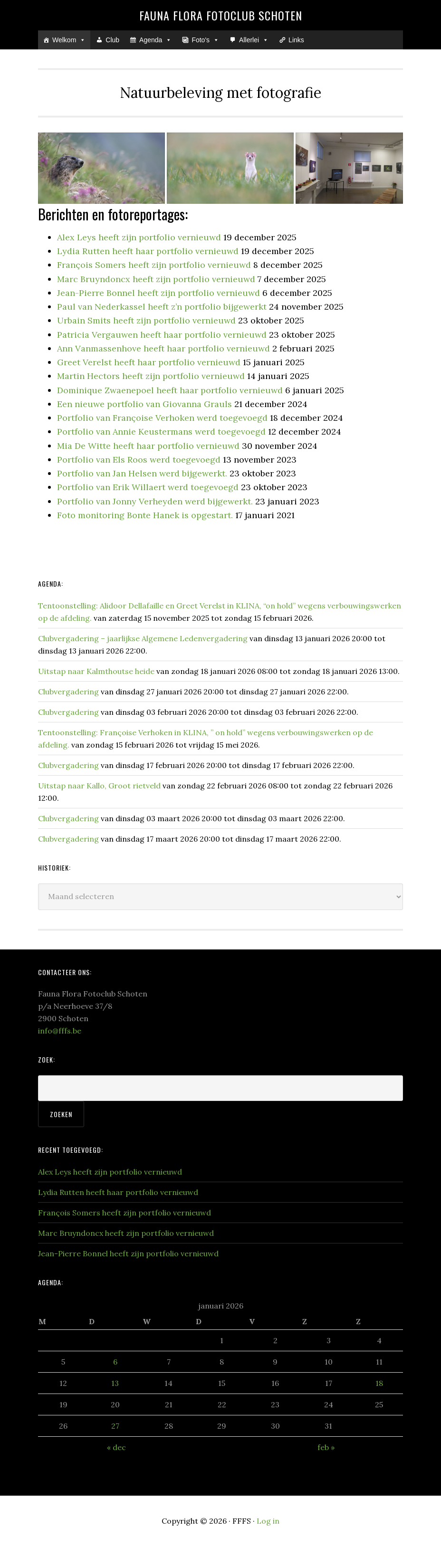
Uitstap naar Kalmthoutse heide (96, 671)
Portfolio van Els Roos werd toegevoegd (138, 459)
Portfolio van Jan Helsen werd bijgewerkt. (142, 473)
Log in (268, 1521)
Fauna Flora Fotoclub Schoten (220, 15)
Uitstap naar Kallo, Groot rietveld (99, 785)
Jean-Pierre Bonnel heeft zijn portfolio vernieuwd (158, 292)
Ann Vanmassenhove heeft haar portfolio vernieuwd (163, 348)
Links (296, 40)
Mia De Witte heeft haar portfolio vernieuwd (148, 445)
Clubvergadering (68, 691)
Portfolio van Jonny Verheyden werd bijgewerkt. (155, 501)
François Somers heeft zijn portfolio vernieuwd (154, 264)
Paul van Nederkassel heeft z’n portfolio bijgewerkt (162, 306)
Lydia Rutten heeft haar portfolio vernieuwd (148, 251)
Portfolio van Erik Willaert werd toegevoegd (148, 487)
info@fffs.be (59, 1030)
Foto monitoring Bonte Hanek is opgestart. (145, 515)
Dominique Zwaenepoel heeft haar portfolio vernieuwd (170, 390)
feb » (326, 1447)
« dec (116, 1447)
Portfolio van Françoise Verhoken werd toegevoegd (162, 417)
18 (379, 1383)
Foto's (205, 39)
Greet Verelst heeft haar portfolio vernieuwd (148, 362)
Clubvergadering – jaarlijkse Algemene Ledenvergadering (143, 638)
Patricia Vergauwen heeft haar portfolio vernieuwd (162, 334)
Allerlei (253, 39)
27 (115, 1426)
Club (112, 40)
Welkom (69, 39)
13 (115, 1383)
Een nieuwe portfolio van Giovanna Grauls (144, 403)
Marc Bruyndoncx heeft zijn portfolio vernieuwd (156, 279)
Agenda (155, 39)
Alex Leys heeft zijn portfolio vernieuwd (139, 237)
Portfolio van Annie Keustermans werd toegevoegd (161, 431)
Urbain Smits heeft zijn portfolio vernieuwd (146, 320)
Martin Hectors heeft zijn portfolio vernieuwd (151, 375)
